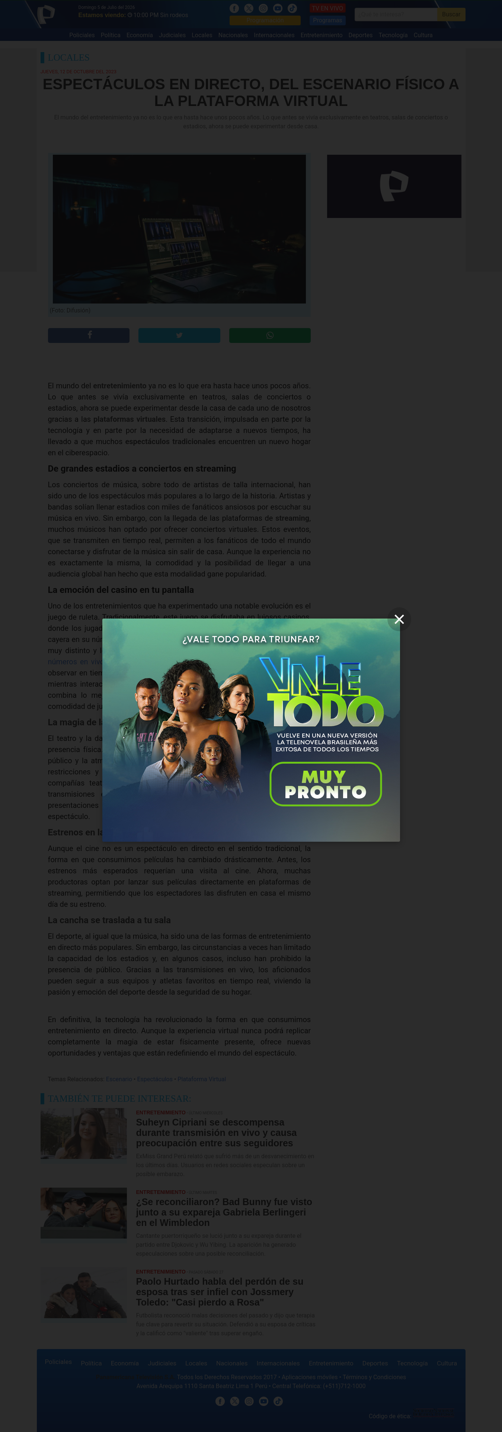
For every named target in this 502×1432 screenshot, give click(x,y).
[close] (399, 619)
